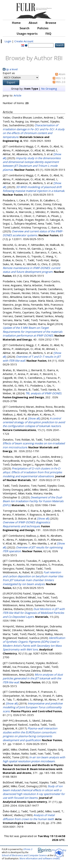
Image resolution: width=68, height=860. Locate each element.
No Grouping (49, 88)
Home (16, 23)
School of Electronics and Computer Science (24, 855)
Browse (51, 23)
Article (17, 95)
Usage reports (27, 34)
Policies (42, 28)
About (33, 23)
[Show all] (34, 418)
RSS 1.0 (60, 78)
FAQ (48, 34)
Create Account (23, 41)
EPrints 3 (27, 849)
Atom (62, 74)
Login (8, 41)
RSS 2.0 (60, 82)
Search (24, 28)
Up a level (11, 69)
